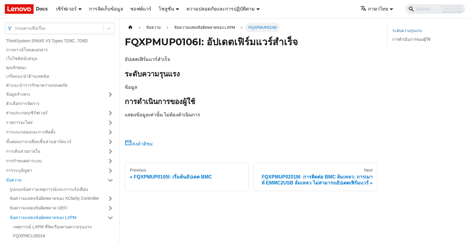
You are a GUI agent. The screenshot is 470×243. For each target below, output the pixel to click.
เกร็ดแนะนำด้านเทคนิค (27, 76)
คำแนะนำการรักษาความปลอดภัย (36, 85)
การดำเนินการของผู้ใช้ (411, 39)
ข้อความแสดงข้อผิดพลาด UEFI (38, 208)
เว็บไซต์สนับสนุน (21, 58)
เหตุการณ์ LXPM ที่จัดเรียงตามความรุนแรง (52, 226)
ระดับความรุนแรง (407, 30)
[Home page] (130, 27)
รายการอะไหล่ (19, 122)
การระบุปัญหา (19, 170)
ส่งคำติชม (139, 143)
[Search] (435, 9)
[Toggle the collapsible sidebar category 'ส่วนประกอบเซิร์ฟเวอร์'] (110, 113)
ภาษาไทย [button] (374, 8)
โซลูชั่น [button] (166, 8)
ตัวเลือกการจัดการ (23, 103)
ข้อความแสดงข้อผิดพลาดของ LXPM (43, 217)
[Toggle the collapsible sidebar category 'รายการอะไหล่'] (110, 123)
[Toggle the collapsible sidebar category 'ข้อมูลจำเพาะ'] (110, 94)
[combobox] (15, 28)
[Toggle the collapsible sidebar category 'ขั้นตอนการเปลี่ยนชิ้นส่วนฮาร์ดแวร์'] (110, 142)
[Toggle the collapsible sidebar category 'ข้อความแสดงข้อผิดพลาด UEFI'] (110, 208)
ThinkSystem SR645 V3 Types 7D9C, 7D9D (47, 40)
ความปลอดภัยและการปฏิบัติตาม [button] (220, 8)
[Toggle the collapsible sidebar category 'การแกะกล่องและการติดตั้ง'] (110, 132)
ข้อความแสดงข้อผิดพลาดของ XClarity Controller (54, 198)
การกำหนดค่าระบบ (24, 160)
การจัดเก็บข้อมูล (106, 8)
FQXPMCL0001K (29, 235)
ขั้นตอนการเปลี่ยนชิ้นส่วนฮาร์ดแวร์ (38, 141)
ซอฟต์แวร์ (140, 8)
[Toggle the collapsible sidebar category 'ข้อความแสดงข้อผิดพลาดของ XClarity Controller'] (110, 198)
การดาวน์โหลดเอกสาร (27, 49)
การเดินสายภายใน (23, 151)
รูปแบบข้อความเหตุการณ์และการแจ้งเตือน (49, 189)
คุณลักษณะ (16, 67)
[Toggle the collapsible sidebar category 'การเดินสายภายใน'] (110, 151)
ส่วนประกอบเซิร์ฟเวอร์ (27, 112)
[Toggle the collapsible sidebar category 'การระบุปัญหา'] (110, 171)
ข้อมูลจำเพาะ (18, 94)
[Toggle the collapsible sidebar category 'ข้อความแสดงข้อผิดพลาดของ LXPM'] (110, 218)
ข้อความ (14, 180)
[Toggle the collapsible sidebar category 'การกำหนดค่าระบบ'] (110, 161)
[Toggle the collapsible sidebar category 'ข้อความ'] (110, 180)
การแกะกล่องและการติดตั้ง (30, 132)
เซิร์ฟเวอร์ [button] (66, 8)
